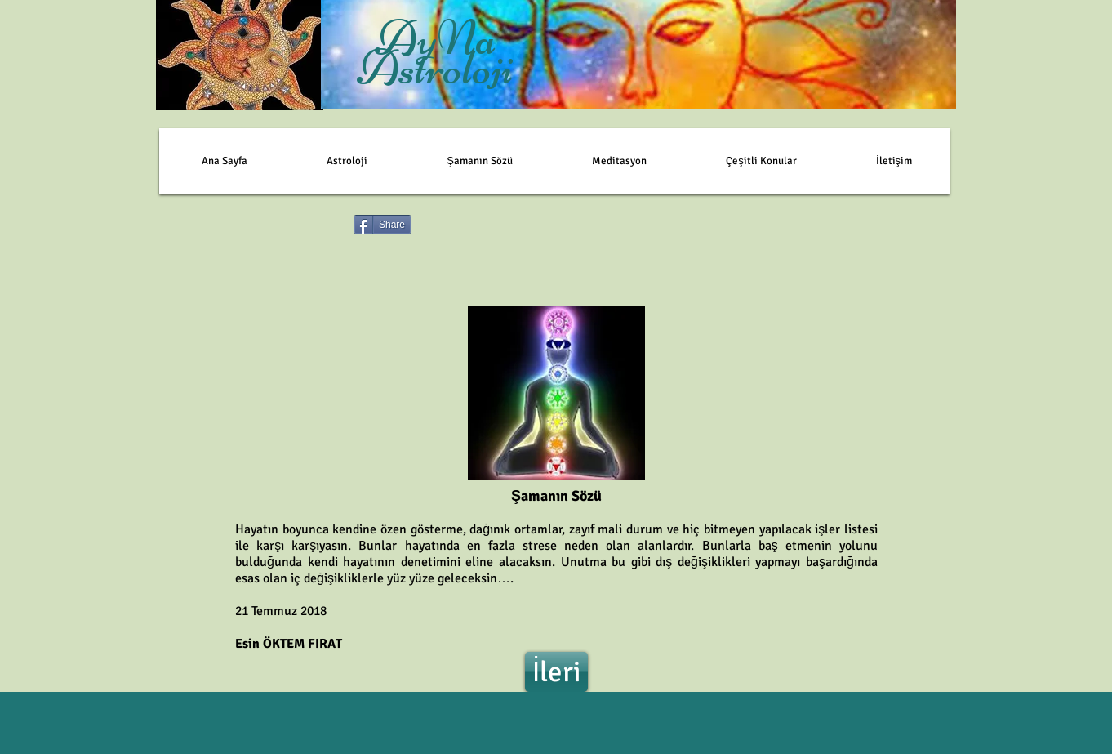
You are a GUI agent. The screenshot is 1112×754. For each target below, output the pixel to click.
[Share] (382, 224)
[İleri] (556, 672)
